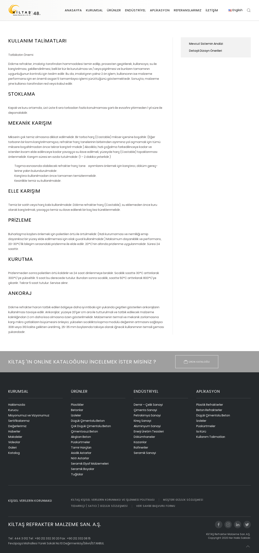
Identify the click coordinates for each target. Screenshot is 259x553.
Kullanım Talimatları (210, 437)
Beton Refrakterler (209, 410)
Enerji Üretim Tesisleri (149, 431)
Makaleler (15, 437)
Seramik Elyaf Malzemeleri (90, 464)
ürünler (79, 391)
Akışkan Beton (81, 437)
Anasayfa (73, 10)
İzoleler (76, 415)
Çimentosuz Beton (84, 431)
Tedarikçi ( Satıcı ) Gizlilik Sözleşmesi (99, 506)
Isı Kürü (201, 431)
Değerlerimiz (17, 426)
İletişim (212, 10)
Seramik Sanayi (145, 453)
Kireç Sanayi (142, 421)
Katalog (14, 453)
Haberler (14, 431)
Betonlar (77, 410)
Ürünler (114, 10)
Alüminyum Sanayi (147, 426)
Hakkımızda (16, 405)
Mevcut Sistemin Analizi (206, 44)
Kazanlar (140, 442)
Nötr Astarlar (80, 458)
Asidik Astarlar (81, 453)
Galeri (12, 447)
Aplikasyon (160, 10)
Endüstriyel (135, 10)
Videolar (14, 442)
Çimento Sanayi (145, 410)
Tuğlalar (77, 474)
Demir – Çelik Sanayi (148, 405)
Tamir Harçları (81, 447)
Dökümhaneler (144, 437)
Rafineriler (141, 447)
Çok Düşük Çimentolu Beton (91, 426)
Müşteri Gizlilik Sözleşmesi (183, 499)
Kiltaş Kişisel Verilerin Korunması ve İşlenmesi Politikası (113, 499)
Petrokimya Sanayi (147, 415)
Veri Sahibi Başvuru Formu (155, 506)
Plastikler (77, 405)
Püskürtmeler (80, 442)
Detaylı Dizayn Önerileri (205, 51)
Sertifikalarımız (19, 421)
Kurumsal (94, 10)
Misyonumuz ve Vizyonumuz (28, 415)
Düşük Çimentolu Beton (88, 421)
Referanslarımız (188, 10)
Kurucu (13, 410)
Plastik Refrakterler (209, 405)
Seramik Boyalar (82, 469)
